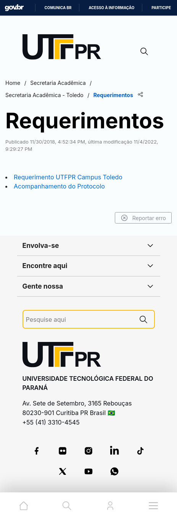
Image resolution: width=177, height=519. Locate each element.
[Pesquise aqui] (79, 320)
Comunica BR (58, 8)
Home (12, 83)
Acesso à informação (111, 8)
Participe (161, 8)
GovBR (14, 7)
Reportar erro (143, 218)
